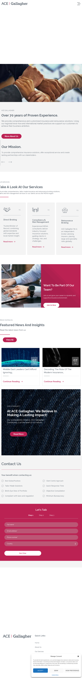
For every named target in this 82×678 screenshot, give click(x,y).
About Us (38, 647)
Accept (40, 670)
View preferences (72, 670)
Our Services (39, 651)
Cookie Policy (55, 675)
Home (37, 643)
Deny (56, 670)
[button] (78, 656)
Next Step (22, 553)
